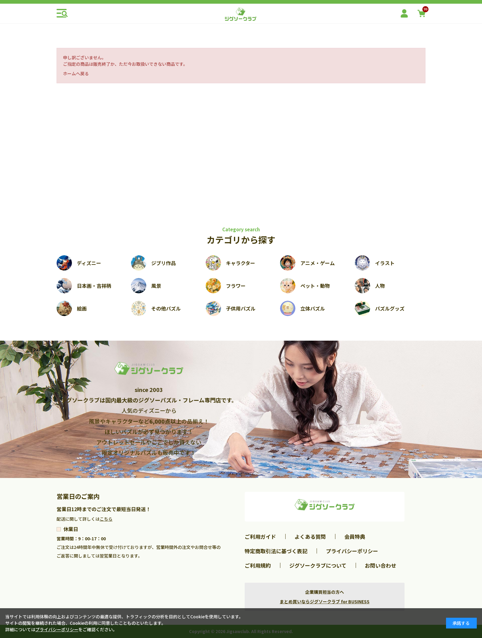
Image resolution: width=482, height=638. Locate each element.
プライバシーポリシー (352, 551)
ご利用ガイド (260, 536)
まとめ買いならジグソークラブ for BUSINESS (324, 601)
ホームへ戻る (76, 73)
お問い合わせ (380, 565)
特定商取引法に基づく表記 (276, 551)
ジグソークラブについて (317, 565)
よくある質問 (310, 536)
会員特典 (354, 536)
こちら (106, 519)
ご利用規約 (258, 565)
